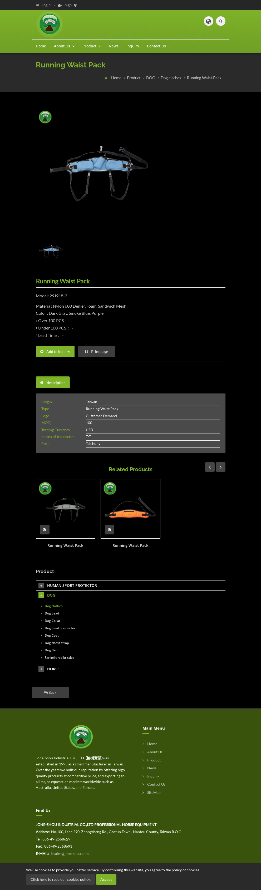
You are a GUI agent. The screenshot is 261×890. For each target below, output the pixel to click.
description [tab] (53, 382)
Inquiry (132, 45)
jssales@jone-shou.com (69, 853)
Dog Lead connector (58, 628)
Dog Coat (50, 635)
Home (41, 45)
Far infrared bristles (57, 657)
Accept (106, 879)
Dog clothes (171, 77)
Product (134, 77)
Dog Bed (49, 650)
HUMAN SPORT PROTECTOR (67, 585)
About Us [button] (64, 45)
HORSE (49, 669)
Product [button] (91, 45)
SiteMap (151, 792)
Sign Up (67, 5)
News (114, 45)
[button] (208, 21)
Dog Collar (50, 620)
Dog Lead (50, 613)
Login (43, 5)
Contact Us (156, 45)
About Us (152, 752)
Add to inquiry (55, 351)
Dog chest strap (55, 643)
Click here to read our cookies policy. (61, 879)
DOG (151, 77)
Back (50, 692)
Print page (96, 351)
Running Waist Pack (204, 77)
